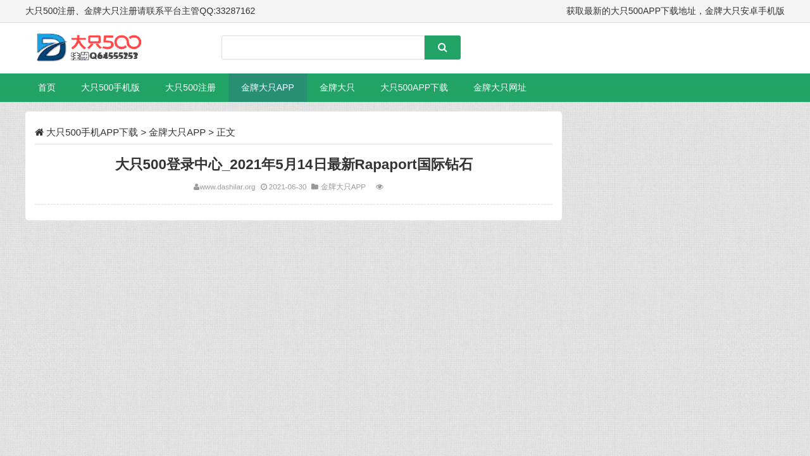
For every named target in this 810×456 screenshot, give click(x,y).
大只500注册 (190, 87)
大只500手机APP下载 (92, 132)
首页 (47, 87)
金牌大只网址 (499, 87)
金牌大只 (337, 87)
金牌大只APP (267, 87)
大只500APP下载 (414, 87)
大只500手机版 (110, 87)
